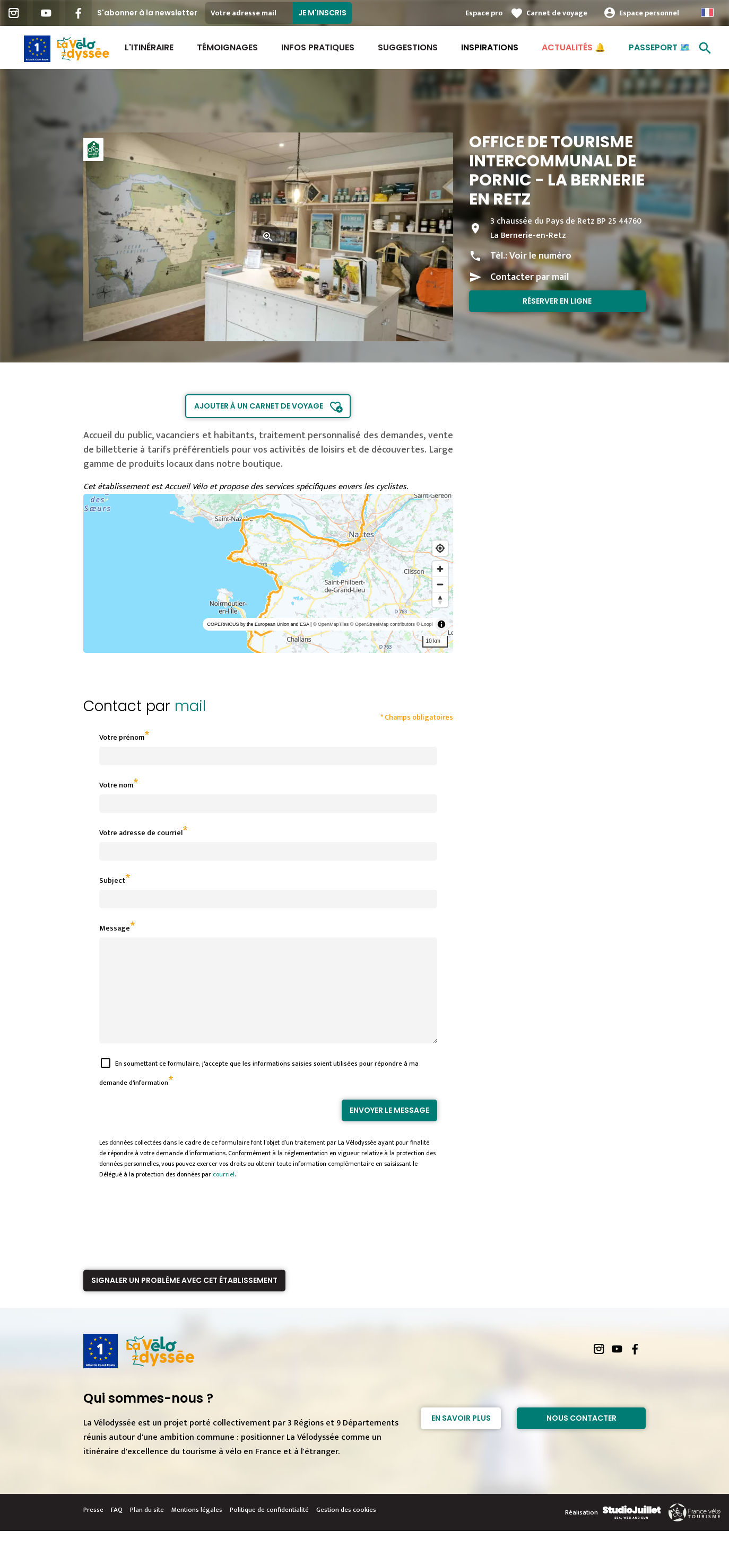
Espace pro (483, 13)
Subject (112, 880)
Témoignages (227, 47)
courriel (224, 1193)
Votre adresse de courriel (141, 833)
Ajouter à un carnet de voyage (258, 406)
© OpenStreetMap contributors (382, 624)
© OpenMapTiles (331, 624)
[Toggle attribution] (441, 624)
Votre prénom (121, 737)
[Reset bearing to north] (440, 599)
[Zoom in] (440, 569)
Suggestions (408, 47)
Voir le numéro (540, 256)
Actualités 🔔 (573, 47)
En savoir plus (461, 1437)
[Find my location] (440, 548)
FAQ (117, 1529)
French (707, 12)
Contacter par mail (529, 277)
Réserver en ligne (557, 301)
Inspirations (489, 47)
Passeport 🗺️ (659, 47)
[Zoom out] (440, 584)
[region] (268, 573)
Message (114, 928)
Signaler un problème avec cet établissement (184, 1299)
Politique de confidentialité (269, 1529)
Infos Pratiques (317, 47)
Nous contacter (581, 1437)
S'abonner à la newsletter (147, 12)
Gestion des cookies (346, 1529)
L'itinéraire (149, 47)
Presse (93, 1529)
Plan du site (147, 1529)
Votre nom (116, 785)
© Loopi (424, 624)
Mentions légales (196, 1529)
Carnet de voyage (556, 13)
